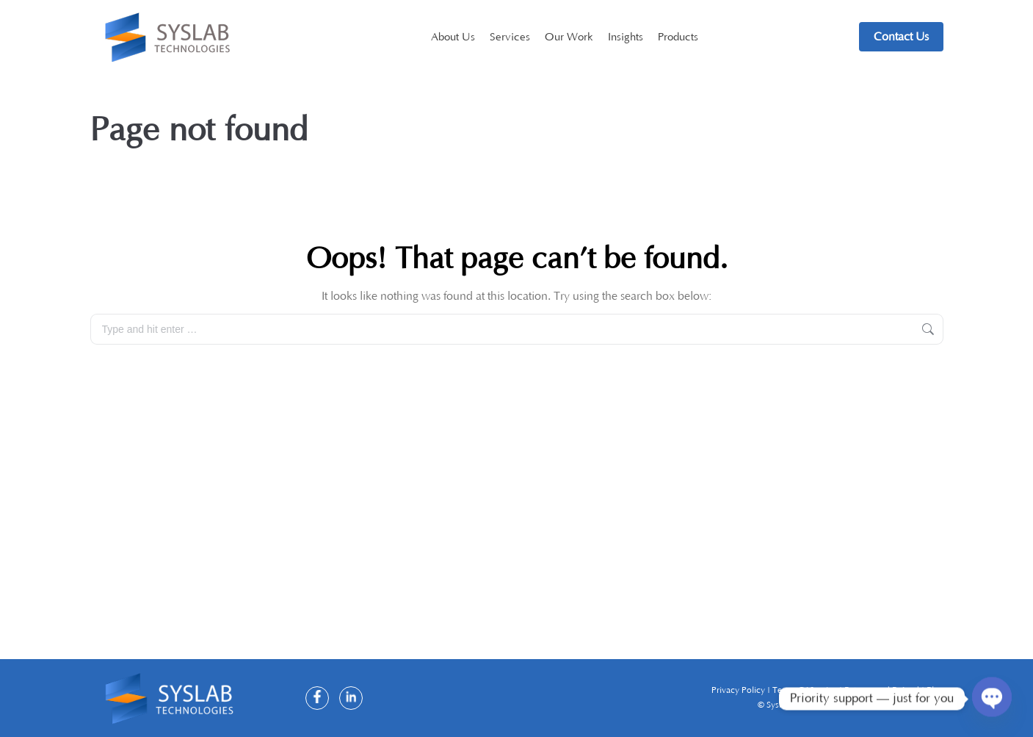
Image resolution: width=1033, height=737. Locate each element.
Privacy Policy (739, 690)
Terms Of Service (805, 690)
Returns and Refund (882, 690)
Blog (935, 690)
